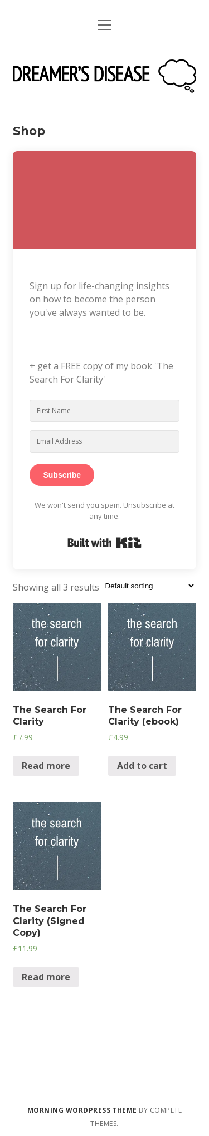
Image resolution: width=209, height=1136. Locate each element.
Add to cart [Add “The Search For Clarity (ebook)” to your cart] (142, 766)
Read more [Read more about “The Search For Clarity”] (46, 766)
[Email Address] (104, 441)
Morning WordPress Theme (82, 1110)
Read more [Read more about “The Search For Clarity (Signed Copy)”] (46, 977)
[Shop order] (149, 586)
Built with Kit (104, 543)
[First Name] (104, 411)
